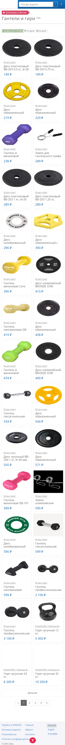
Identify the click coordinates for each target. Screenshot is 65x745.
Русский (52, 725)
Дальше (32, 692)
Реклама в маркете (11, 729)
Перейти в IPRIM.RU (12, 725)
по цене (29, 30)
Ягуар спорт (10, 62)
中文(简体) (52, 733)
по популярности (13, 30)
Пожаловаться (9, 734)
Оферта (29, 729)
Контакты (30, 734)
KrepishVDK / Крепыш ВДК (48, 626)
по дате (41, 30)
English (51, 729)
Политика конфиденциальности (18, 739)
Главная (29, 725)
